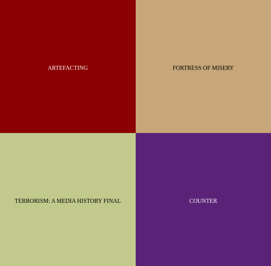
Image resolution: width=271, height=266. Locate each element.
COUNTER (203, 201)
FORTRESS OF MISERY (203, 68)
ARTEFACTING (68, 68)
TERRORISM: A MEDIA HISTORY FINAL (68, 201)
